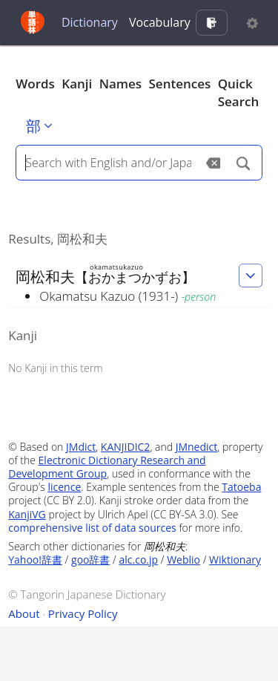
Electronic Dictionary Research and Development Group (106, 466)
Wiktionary (235, 560)
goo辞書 (90, 560)
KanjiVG (27, 514)
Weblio (183, 560)
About (23, 613)
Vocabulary (160, 22)
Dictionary (90, 22)
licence (64, 487)
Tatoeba (241, 487)
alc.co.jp (139, 560)
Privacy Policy (83, 613)
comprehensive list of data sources (92, 528)
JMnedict (197, 447)
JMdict (81, 447)
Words (35, 83)
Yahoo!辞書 (35, 560)
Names (120, 83)
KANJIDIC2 (125, 447)
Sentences (180, 83)
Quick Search (238, 92)
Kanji (77, 83)
